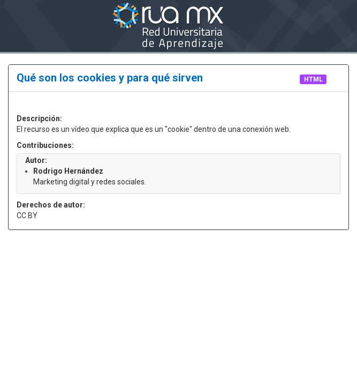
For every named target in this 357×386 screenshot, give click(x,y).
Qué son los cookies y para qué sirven (111, 77)
